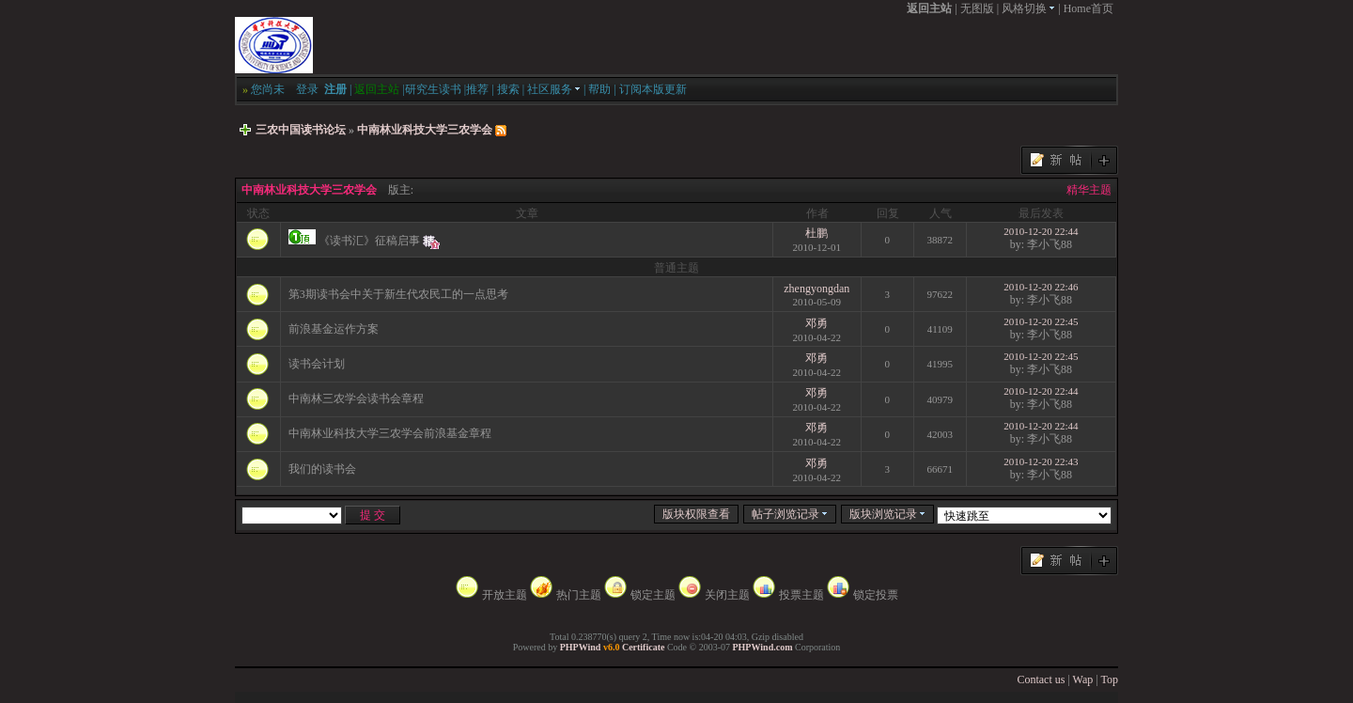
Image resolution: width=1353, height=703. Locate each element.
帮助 (599, 89)
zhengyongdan (816, 288)
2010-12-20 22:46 (1040, 286)
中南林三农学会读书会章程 (356, 398)
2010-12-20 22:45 (1040, 321)
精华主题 (1089, 189)
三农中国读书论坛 (301, 129)
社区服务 (554, 89)
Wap (1083, 679)
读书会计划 (316, 363)
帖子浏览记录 (790, 514)
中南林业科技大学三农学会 (424, 129)
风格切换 (1028, 8)
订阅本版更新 (653, 89)
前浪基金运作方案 (333, 329)
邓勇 (816, 323)
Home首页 (1088, 8)
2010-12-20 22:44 (1040, 231)
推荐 (477, 89)
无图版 (977, 8)
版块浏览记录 (887, 514)
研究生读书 (433, 89)
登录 (307, 89)
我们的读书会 (322, 469)
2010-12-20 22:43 (1040, 461)
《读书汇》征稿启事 (369, 240)
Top (1110, 679)
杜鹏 (816, 233)
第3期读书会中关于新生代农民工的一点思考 (398, 294)
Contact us (1041, 679)
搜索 (508, 89)
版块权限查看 (696, 514)
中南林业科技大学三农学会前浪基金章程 (389, 433)
